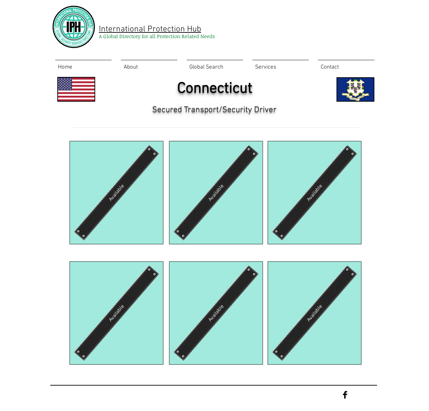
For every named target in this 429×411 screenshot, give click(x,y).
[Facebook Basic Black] (345, 395)
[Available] (116, 192)
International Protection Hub (150, 29)
